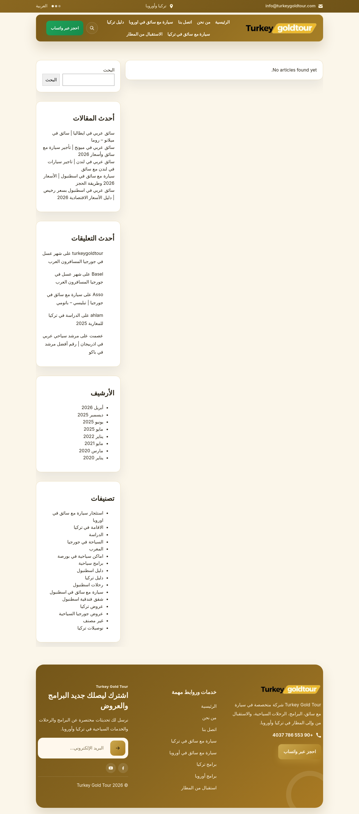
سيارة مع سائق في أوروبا (193, 752)
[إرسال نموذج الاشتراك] (117, 748)
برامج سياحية (91, 563)
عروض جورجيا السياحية (81, 613)
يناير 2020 (93, 457)
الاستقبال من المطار (144, 34)
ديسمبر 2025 (90, 415)
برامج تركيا (207, 764)
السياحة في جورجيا (85, 542)
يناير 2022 (93, 436)
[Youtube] (111, 768)
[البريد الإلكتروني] (74, 748)
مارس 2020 (91, 450)
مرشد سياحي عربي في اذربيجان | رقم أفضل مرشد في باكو (73, 344)
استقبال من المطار (199, 787)
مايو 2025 (93, 429)
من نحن (203, 22)
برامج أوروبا (206, 776)
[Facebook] (123, 768)
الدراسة (96, 534)
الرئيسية (222, 22)
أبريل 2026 (92, 407)
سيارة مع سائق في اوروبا (151, 22)
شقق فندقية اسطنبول (82, 599)
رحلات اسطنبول (88, 584)
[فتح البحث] (92, 28)
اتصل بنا (185, 22)
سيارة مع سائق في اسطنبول (76, 592)
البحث (108, 70)
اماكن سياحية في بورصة (80, 556)
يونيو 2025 (93, 422)
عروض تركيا (91, 606)
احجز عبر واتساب (300, 751)
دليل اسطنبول (90, 570)
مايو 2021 (93, 443)
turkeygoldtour (87, 253)
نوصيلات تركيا (90, 628)
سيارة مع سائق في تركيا (188, 34)
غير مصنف (93, 620)
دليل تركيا (115, 22)
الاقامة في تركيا (88, 527)
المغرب (96, 549)
